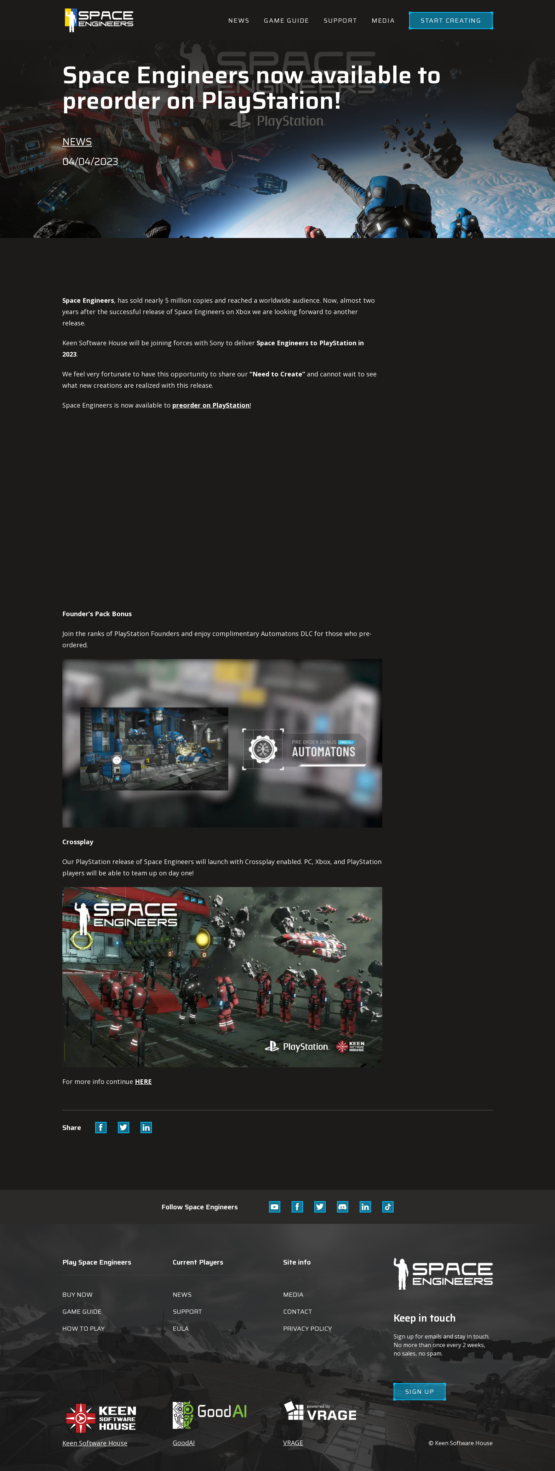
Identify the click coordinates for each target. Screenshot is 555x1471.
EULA (181, 1329)
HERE (143, 1081)
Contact (297, 1312)
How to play (83, 1329)
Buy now (77, 1295)
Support (340, 20)
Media (383, 20)
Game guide (286, 20)
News (239, 20)
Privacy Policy (307, 1329)
